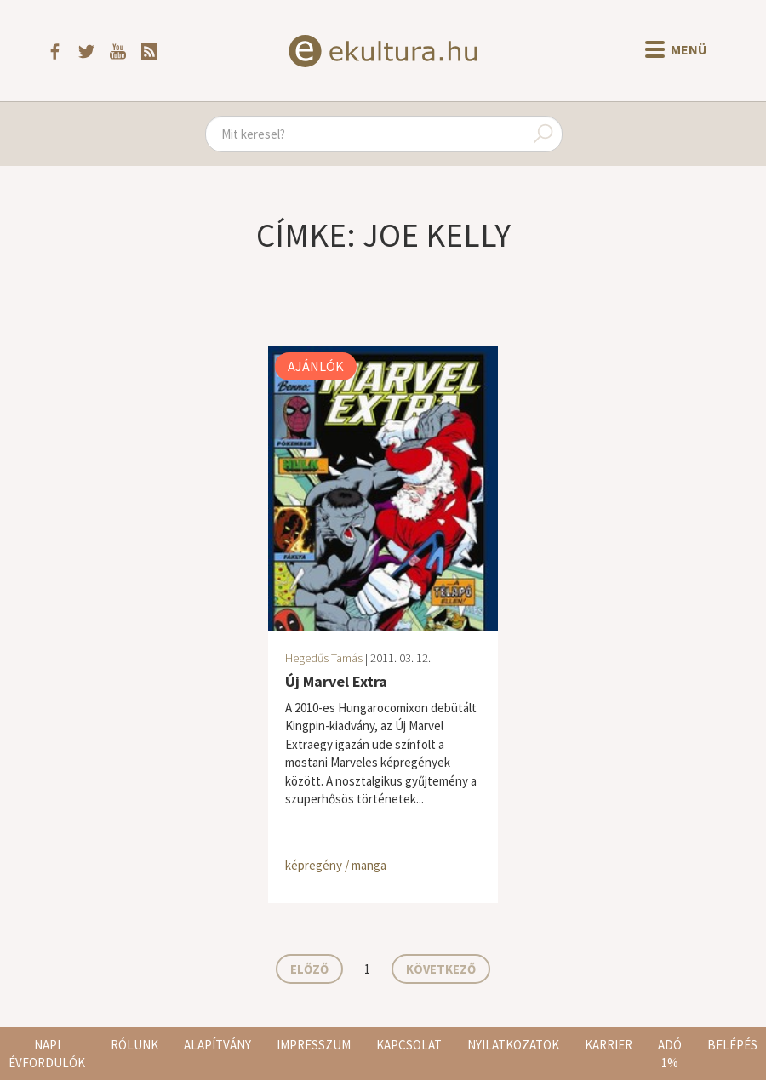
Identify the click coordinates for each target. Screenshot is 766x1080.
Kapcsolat (409, 1045)
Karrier (608, 1045)
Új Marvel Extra (336, 681)
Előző (309, 969)
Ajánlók (316, 365)
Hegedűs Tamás (324, 658)
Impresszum (314, 1045)
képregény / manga (335, 865)
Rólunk (134, 1045)
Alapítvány (217, 1045)
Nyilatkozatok (513, 1045)
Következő (441, 969)
